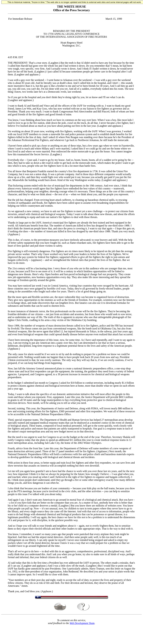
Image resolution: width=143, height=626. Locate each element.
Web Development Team (82, 623)
